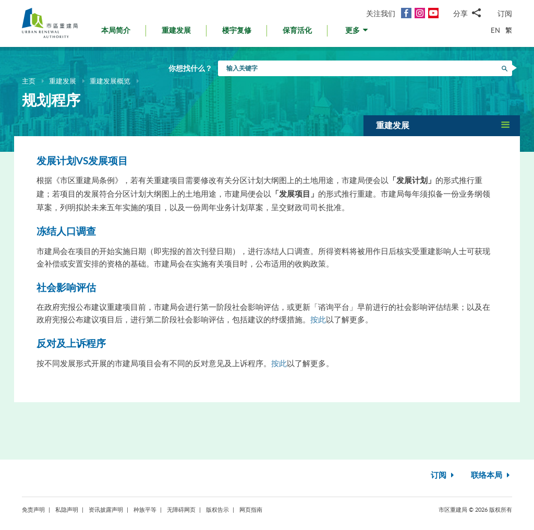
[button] (357, 33)
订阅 (504, 13)
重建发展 (62, 81)
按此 (318, 319)
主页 (28, 81)
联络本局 (491, 475)
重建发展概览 (110, 81)
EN (495, 30)
